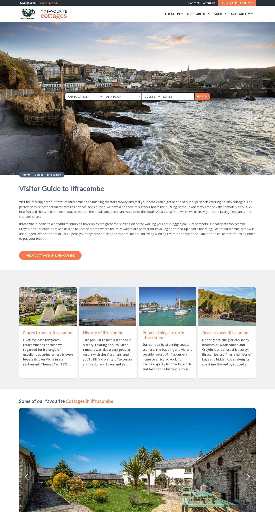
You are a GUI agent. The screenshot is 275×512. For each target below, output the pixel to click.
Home (27, 174)
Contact (193, 3)
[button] (237, 3)
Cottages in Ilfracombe (89, 401)
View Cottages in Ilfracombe (50, 255)
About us (209, 3)
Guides (38, 174)
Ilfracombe (54, 174)
